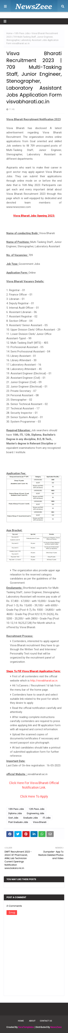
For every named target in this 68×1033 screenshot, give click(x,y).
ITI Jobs (47, 818)
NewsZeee (56, 1027)
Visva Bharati (39, 822)
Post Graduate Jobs (18, 822)
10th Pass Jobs (22, 33)
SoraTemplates (26, 1027)
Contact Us (46, 1021)
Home (9, 33)
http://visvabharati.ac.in (43, 680)
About (32, 1021)
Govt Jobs (13, 818)
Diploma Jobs (15, 813)
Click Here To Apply (34, 796)
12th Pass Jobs (36, 809)
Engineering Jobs (35, 813)
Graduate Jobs (30, 818)
